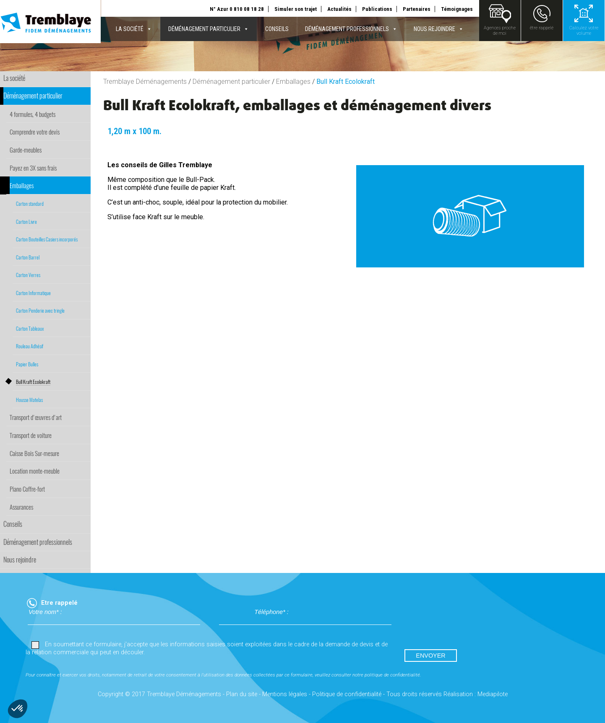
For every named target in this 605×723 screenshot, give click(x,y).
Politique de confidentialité (346, 694)
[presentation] (468, 624)
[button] (18, 709)
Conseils (277, 29)
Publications (377, 9)
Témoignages (457, 9)
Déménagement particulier (208, 29)
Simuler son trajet (295, 9)
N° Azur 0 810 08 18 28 (237, 9)
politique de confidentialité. (393, 675)
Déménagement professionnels (351, 29)
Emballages (293, 82)
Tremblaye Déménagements (145, 82)
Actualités (339, 9)
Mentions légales (284, 694)
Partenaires (416, 9)
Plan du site (241, 694)
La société (134, 29)
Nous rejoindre (439, 29)
